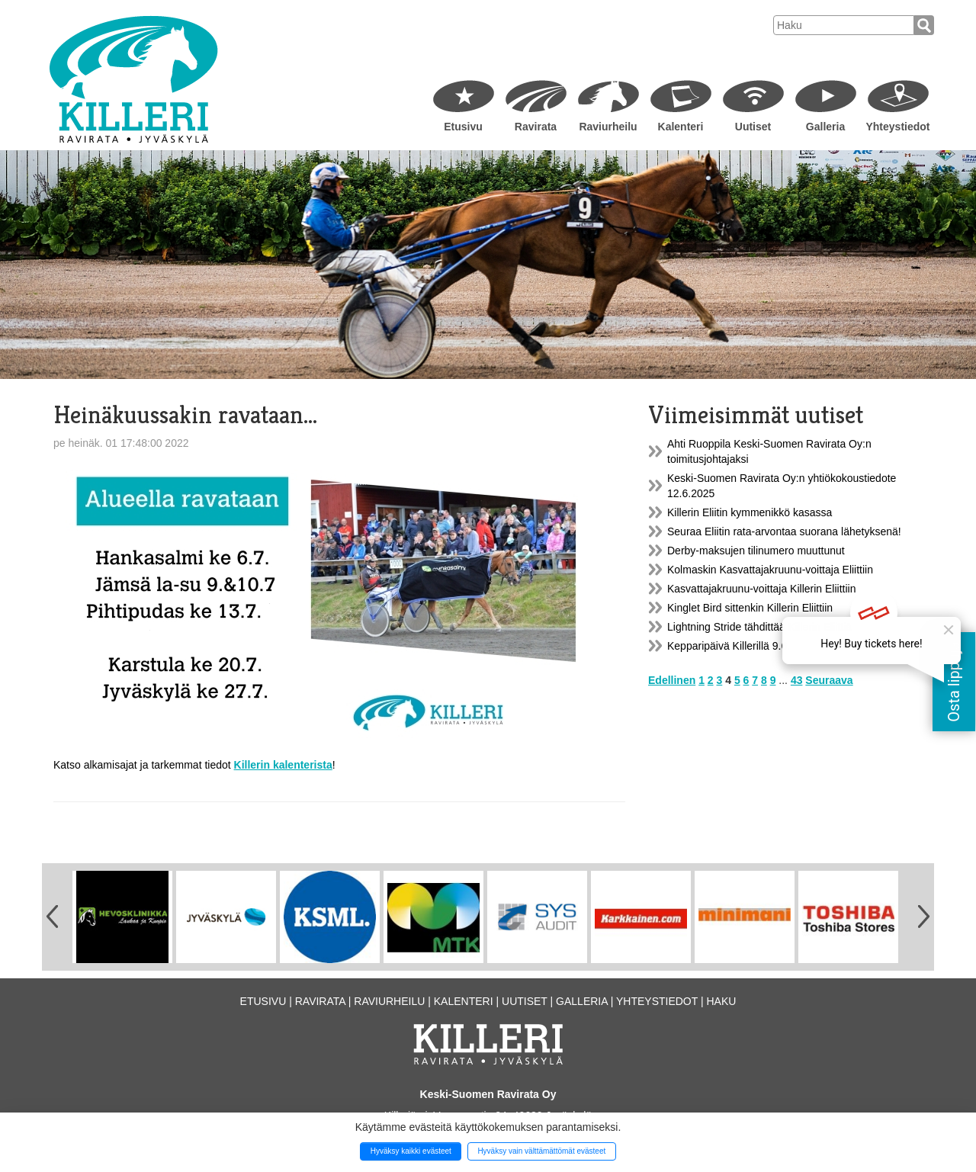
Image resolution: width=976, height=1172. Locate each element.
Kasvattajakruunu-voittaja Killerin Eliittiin (761, 589)
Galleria (825, 126)
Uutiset (753, 126)
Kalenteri (681, 126)
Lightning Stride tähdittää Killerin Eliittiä (759, 627)
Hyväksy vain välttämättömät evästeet (541, 1151)
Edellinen (671, 680)
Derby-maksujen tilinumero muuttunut (756, 550)
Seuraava (828, 680)
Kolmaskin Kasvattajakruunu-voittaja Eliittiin (770, 570)
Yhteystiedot (897, 126)
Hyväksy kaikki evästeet (411, 1151)
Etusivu (463, 126)
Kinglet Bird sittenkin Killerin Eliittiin (750, 608)
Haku (721, 1001)
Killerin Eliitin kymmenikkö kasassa (749, 512)
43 (797, 680)
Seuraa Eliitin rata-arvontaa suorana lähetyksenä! (784, 531)
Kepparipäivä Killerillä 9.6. (728, 646)
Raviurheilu (608, 126)
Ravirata (536, 126)
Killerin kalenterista (283, 765)
